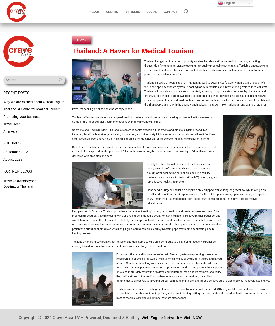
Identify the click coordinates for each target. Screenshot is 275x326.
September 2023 (15, 152)
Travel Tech (12, 124)
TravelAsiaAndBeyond (19, 181)
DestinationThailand (18, 186)
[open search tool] (186, 11)
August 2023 (12, 159)
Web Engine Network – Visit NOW (173, 317)
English (226, 3)
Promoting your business (21, 117)
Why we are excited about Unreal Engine (33, 102)
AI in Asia (10, 131)
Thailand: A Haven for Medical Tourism (32, 109)
